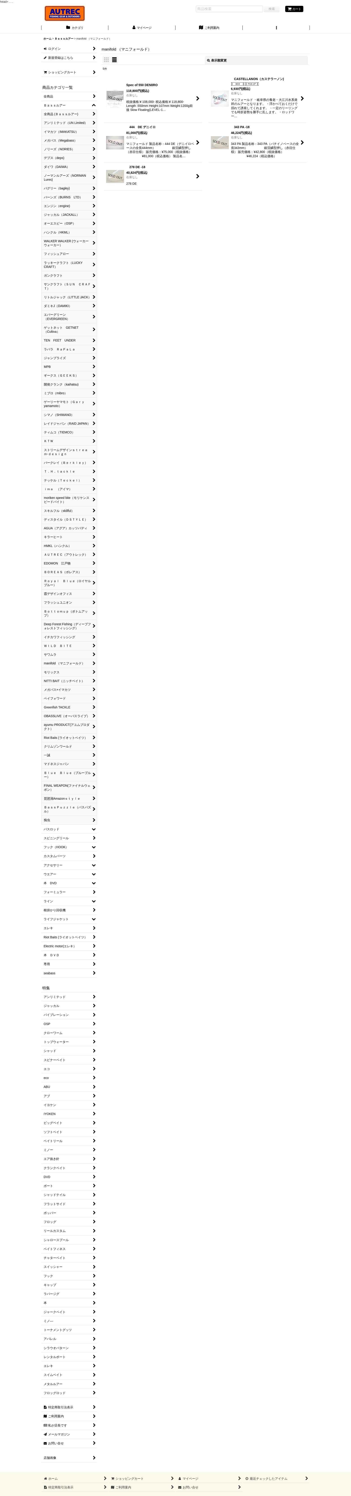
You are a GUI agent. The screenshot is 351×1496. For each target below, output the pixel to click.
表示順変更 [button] (217, 60)
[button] (276, 28)
